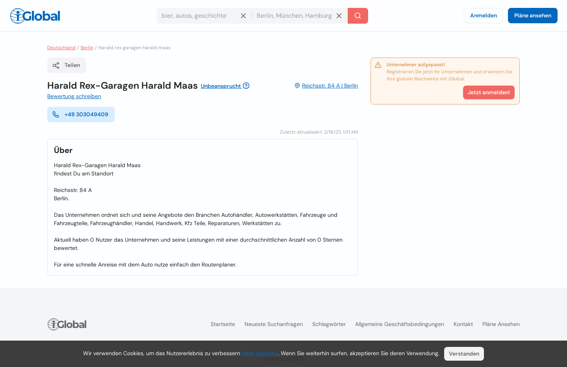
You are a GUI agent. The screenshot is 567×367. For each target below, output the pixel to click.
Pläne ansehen (532, 15)
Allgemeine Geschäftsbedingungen (399, 324)
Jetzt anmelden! (489, 92)
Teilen (66, 65)
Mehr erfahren (260, 353)
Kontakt (463, 324)
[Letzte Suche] (358, 16)
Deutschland (61, 48)
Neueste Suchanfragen (274, 324)
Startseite (223, 324)
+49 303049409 (80, 114)
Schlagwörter (329, 324)
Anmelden (483, 15)
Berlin (87, 48)
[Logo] (35, 16)
